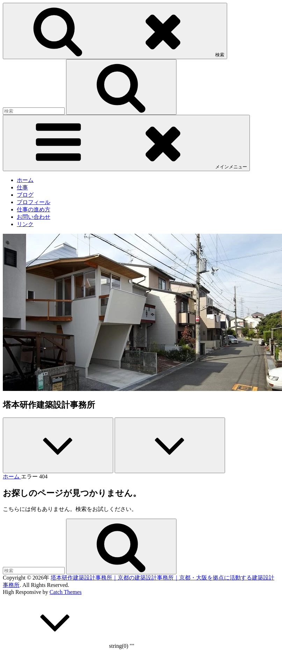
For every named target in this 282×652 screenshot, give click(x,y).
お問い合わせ (33, 217)
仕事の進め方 (33, 209)
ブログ (25, 195)
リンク (25, 224)
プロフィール (33, 202)
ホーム (25, 180)
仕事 (22, 187)
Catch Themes (66, 592)
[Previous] (58, 445)
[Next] (170, 445)
